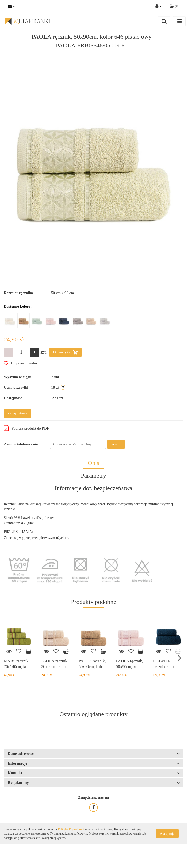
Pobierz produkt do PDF (26, 428)
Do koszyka (65, 352)
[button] (174, 6)
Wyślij (116, 444)
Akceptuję (167, 834)
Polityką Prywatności (71, 829)
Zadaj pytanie (17, 413)
